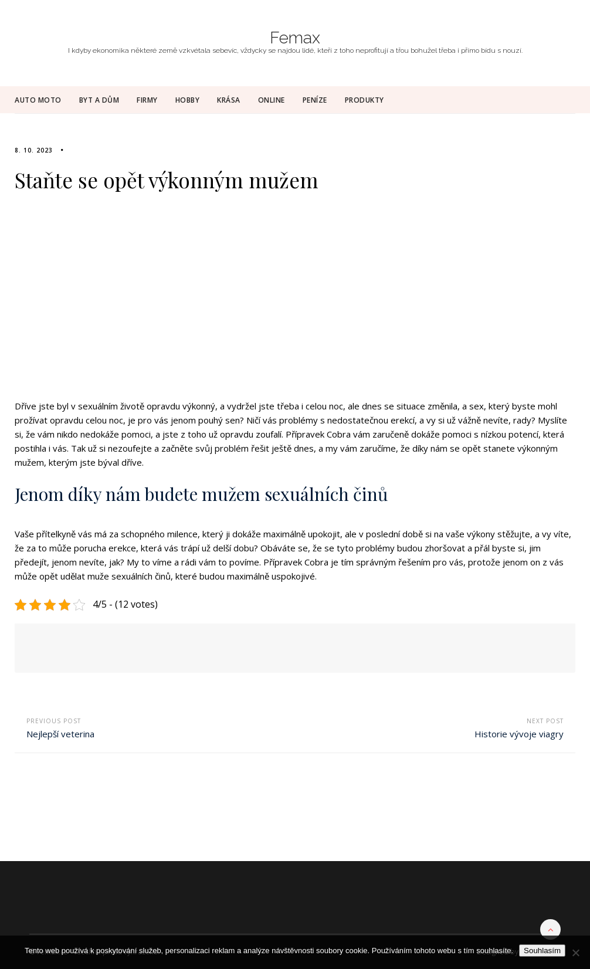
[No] (575, 952)
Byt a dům (99, 100)
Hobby (187, 100)
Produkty (364, 100)
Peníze (315, 100)
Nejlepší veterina (60, 734)
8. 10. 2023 (34, 150)
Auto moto (38, 100)
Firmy (147, 100)
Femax (295, 38)
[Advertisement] (295, 303)
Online (271, 100)
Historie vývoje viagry (519, 734)
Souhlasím (542, 950)
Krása (228, 100)
